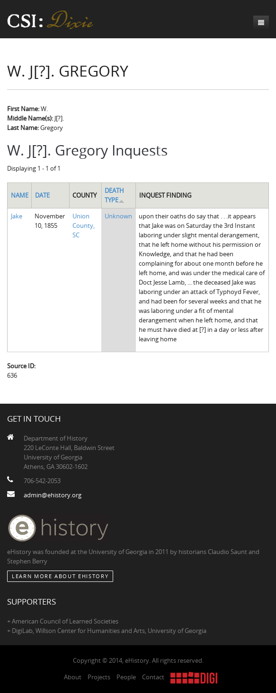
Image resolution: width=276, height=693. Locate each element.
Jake (16, 216)
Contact (153, 677)
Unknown (118, 216)
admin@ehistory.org (52, 495)
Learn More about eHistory (60, 576)
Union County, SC (83, 225)
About (72, 677)
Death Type (115, 195)
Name (19, 195)
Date (42, 195)
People (126, 677)
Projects (99, 677)
